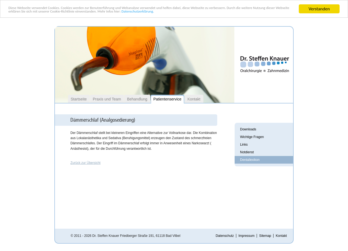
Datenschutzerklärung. (259, 14)
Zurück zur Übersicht (85, 163)
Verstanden (319, 9)
